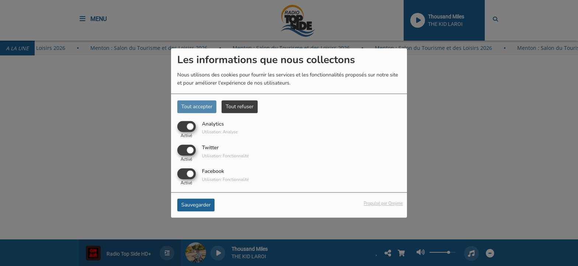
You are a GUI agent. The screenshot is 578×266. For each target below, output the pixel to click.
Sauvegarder (196, 205)
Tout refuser (240, 106)
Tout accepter (196, 106)
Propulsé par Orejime (383, 204)
